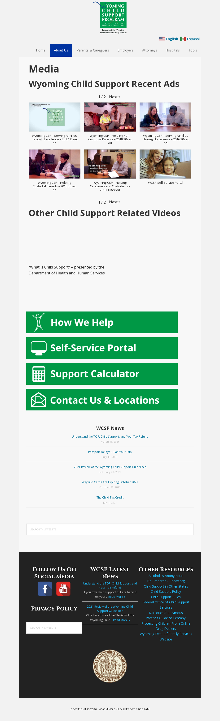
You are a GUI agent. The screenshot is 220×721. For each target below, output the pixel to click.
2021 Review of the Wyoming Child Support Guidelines (110, 467)
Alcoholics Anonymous (166, 575)
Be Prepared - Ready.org (166, 581)
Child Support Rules (166, 597)
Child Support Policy (166, 591)
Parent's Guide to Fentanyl (166, 618)
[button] (115, 97)
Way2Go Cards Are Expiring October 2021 (110, 482)
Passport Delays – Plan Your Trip (110, 452)
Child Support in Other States (166, 586)
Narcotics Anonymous (166, 612)
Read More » (116, 597)
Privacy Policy (54, 609)
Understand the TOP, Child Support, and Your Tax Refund (110, 437)
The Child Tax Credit (110, 497)
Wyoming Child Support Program (110, 17)
